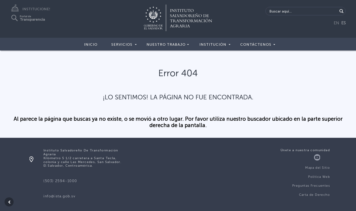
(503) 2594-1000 (60, 181)
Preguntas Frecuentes (311, 186)
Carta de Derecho (314, 195)
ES (343, 22)
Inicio (90, 44)
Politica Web (319, 177)
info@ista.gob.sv (59, 196)
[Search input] (303, 11)
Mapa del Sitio (317, 168)
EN (336, 22)
